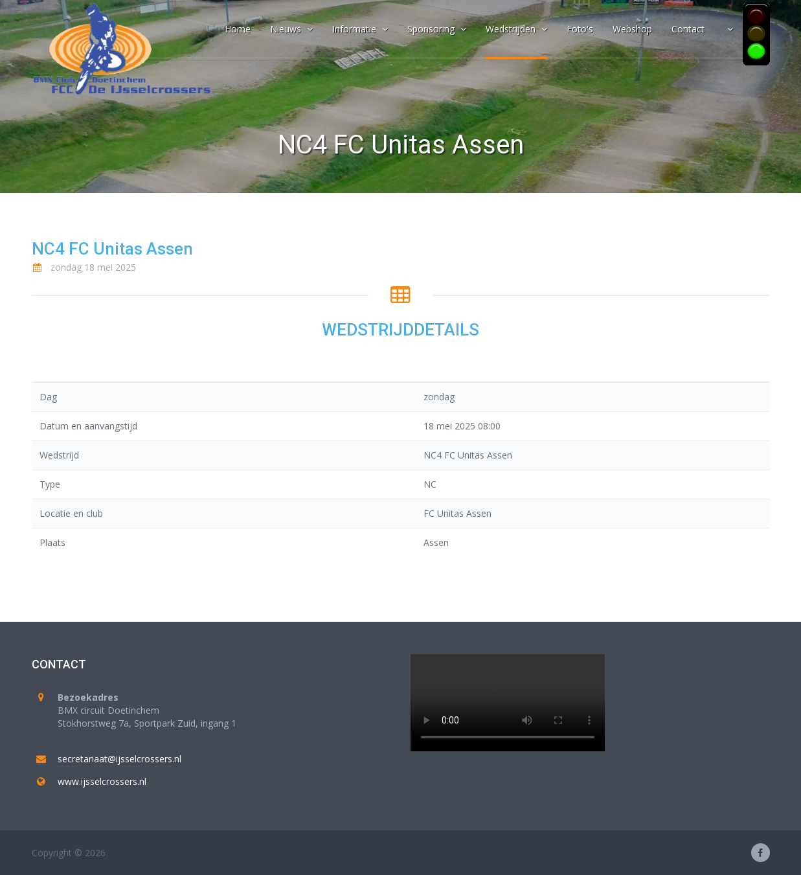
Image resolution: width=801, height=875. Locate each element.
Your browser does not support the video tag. (508, 702)
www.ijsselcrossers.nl (102, 781)
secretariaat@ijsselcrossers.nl (119, 759)
